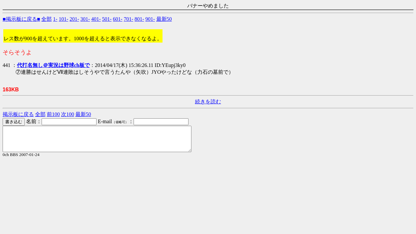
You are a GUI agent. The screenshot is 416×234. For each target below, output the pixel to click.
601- (117, 19)
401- (96, 19)
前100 (53, 114)
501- (106, 19)
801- (139, 19)
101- (63, 19)
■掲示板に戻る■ (21, 19)
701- (128, 19)
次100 (67, 114)
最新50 (164, 19)
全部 (46, 19)
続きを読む (208, 101)
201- (74, 19)
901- (150, 19)
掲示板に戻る (18, 114)
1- (55, 19)
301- (85, 19)
